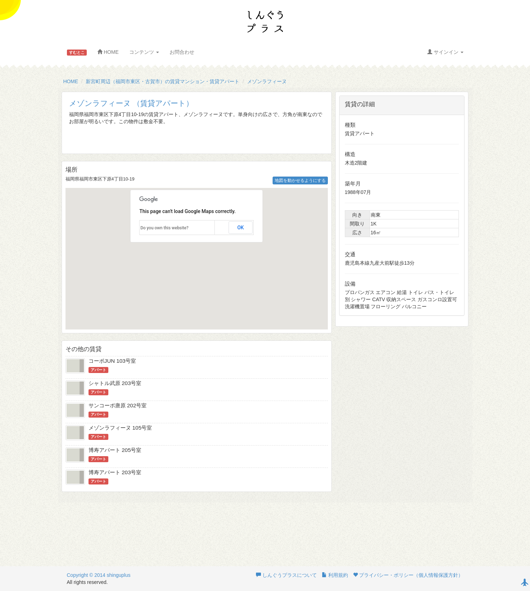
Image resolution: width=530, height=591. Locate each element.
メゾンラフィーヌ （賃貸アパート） (131, 103)
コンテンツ (144, 52)
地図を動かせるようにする (300, 180)
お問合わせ (182, 52)
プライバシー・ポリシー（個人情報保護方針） (408, 575)
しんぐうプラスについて (286, 575)
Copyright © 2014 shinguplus (99, 575)
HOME (108, 52)
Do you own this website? (165, 227)
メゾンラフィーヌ (267, 81)
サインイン (445, 52)
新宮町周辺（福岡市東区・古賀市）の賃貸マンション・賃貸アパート (162, 81)
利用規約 (335, 575)
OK (240, 227)
